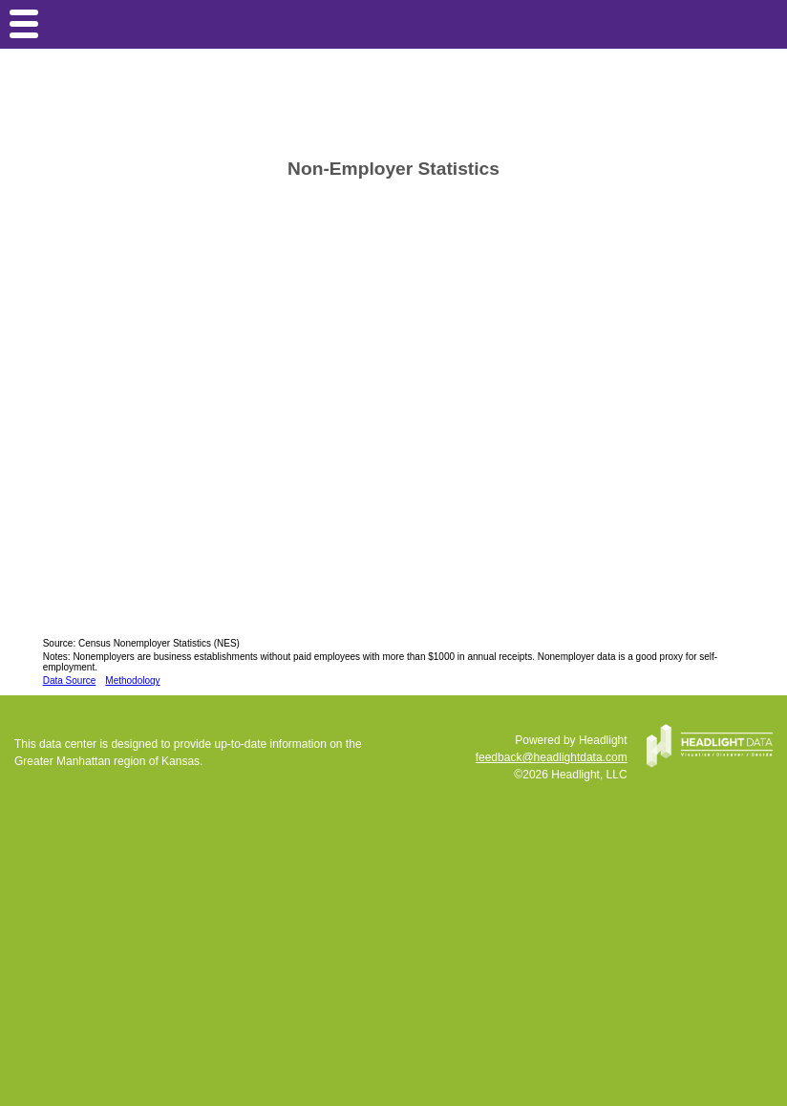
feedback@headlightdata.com (551, 757)
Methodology (132, 680)
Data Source (69, 680)
